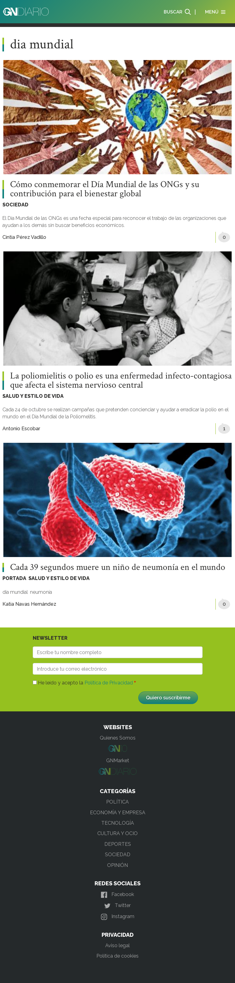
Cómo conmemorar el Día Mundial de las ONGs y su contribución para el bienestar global (104, 189)
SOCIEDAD (15, 205)
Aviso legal (117, 945)
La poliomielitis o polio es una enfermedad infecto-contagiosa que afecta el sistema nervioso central (121, 380)
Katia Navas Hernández (29, 604)
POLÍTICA (117, 802)
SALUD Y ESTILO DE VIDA (33, 396)
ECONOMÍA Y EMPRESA (117, 812)
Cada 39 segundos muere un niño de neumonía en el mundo (117, 567)
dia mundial (15, 592)
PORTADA (14, 578)
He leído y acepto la (85, 683)
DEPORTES (117, 844)
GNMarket (117, 760)
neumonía (41, 592)
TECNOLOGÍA (117, 823)
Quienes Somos (118, 738)
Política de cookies (117, 956)
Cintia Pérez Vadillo (24, 237)
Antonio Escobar (21, 428)
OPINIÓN (117, 865)
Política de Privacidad (108, 683)
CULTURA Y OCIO (117, 833)
